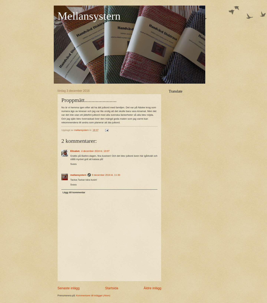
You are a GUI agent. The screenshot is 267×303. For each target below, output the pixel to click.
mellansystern (78, 175)
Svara (73, 164)
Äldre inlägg (152, 288)
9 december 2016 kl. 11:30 (106, 175)
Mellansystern (89, 16)
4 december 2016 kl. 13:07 (95, 151)
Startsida (111, 288)
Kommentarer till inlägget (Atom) (93, 295)
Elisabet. (75, 151)
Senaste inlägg (68, 288)
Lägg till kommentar (73, 192)
